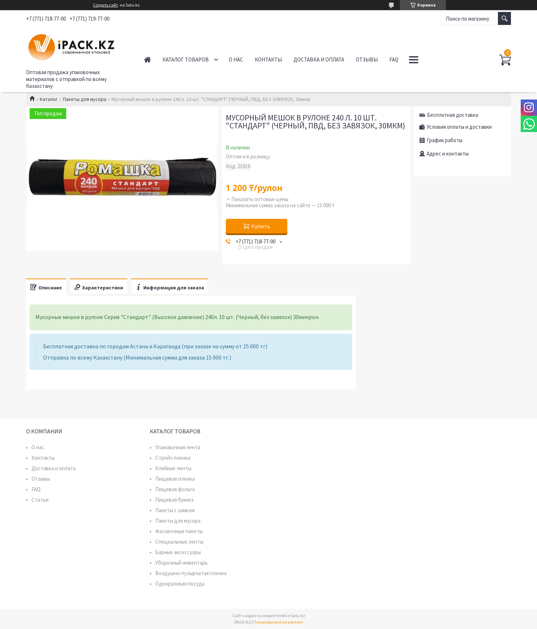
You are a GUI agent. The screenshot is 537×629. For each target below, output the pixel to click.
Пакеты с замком (175, 510)
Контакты (268, 59)
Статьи (39, 499)
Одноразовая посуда (179, 583)
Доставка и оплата (318, 59)
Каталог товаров (185, 59)
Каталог (49, 99)
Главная (147, 59)
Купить (260, 226)
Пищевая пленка (175, 478)
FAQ (393, 59)
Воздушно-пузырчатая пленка (191, 573)
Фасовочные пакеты (179, 531)
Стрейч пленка (172, 457)
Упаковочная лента (177, 447)
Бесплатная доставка (452, 114)
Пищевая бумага (174, 499)
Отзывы (367, 59)
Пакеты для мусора (84, 99)
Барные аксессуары (178, 552)
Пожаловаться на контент (278, 622)
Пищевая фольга (175, 489)
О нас (236, 59)
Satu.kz (298, 615)
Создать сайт (105, 5)
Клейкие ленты (173, 468)
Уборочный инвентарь (181, 562)
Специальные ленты (179, 541)
